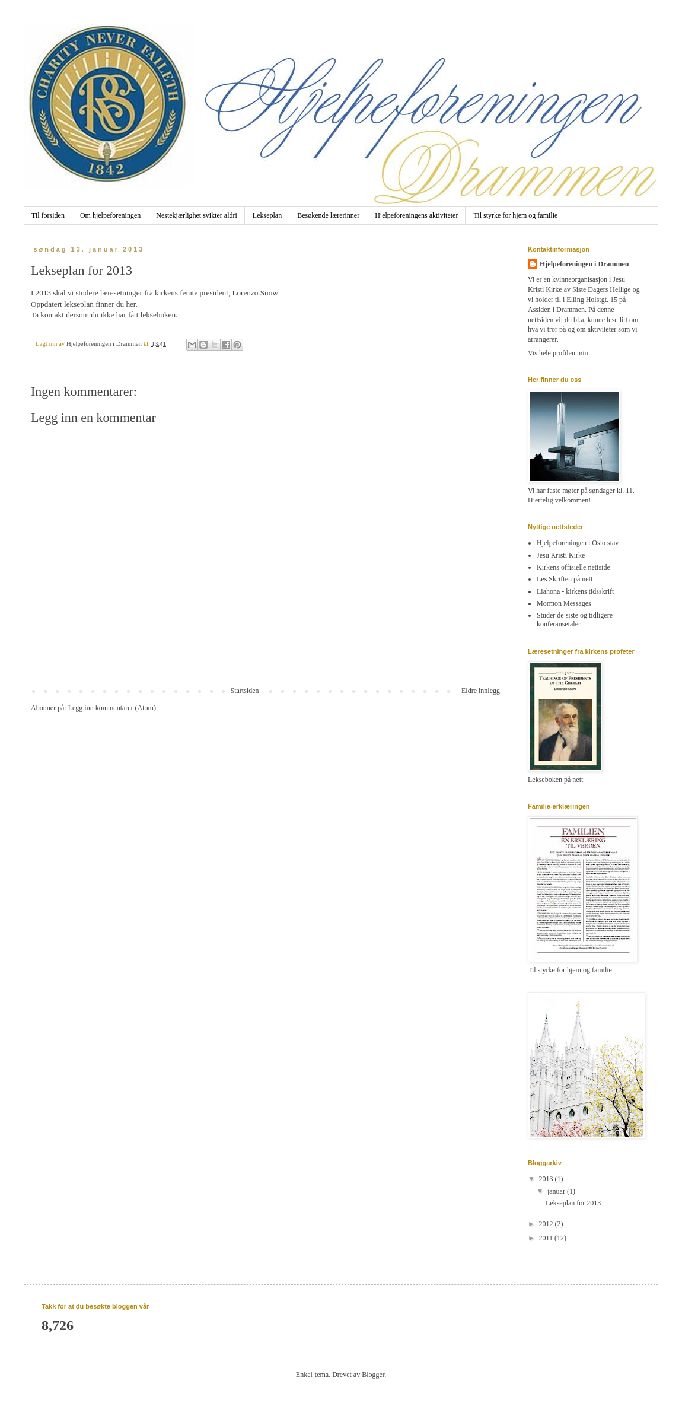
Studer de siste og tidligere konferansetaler (575, 619)
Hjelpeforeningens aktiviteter (416, 215)
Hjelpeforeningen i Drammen (584, 264)
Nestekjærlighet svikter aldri (196, 215)
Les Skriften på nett (564, 579)
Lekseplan (267, 215)
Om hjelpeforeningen (110, 215)
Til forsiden (48, 215)
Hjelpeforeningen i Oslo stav (578, 543)
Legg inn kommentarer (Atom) (112, 708)
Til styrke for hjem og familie (515, 215)
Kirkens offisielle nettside (573, 567)
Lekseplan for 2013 (573, 1203)
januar (557, 1191)
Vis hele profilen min (558, 353)
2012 (547, 1224)
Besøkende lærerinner (328, 215)
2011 (547, 1238)
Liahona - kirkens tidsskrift (575, 591)
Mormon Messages (564, 603)
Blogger (373, 1374)
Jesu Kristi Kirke (561, 555)
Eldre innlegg (480, 690)
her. (131, 304)
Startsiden (245, 690)
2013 (547, 1179)
